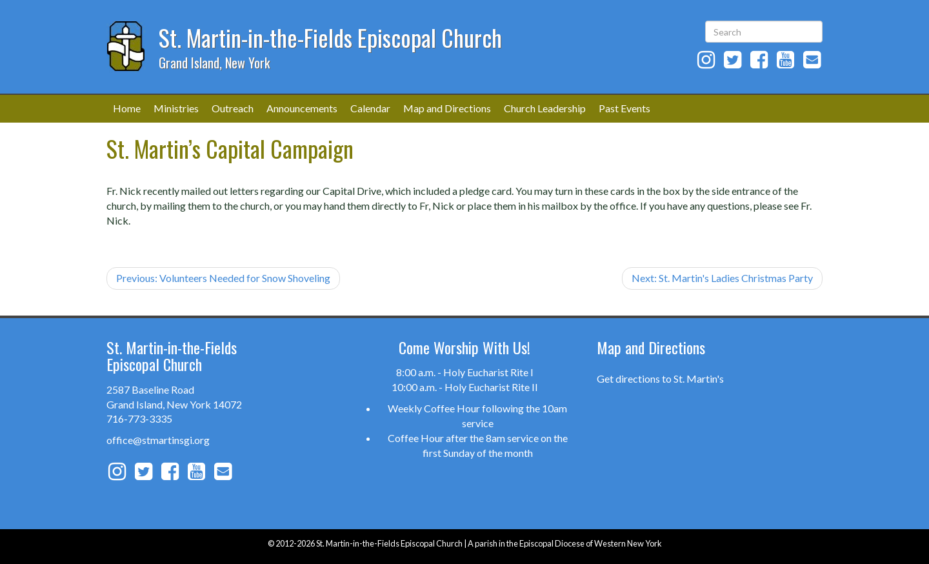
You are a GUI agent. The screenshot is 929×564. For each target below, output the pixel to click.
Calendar (370, 108)
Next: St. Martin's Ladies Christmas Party (722, 278)
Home (127, 108)
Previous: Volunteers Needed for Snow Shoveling (223, 278)
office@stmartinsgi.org (158, 440)
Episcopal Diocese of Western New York (590, 543)
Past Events (624, 108)
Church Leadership (545, 108)
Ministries (176, 108)
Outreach (233, 108)
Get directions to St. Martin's (660, 378)
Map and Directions (447, 108)
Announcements (301, 108)
